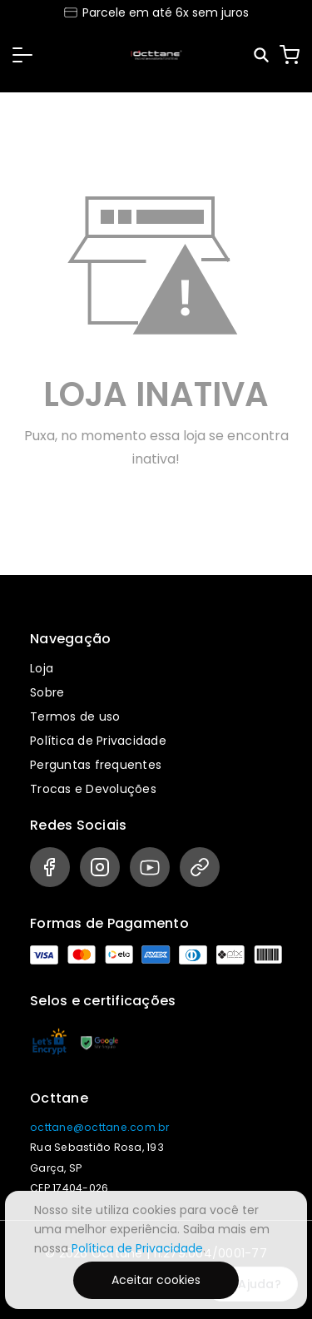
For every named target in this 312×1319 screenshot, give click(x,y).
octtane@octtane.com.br (100, 1127)
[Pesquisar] (262, 55)
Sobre (47, 692)
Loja (41, 668)
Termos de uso (75, 716)
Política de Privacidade (98, 740)
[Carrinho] (290, 55)
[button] (22, 55)
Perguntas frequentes (95, 764)
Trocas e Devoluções (93, 789)
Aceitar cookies (156, 1280)
